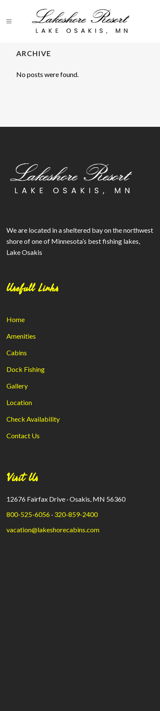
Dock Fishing (25, 369)
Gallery (17, 386)
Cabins (16, 352)
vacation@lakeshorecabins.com (52, 529)
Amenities (21, 336)
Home (15, 319)
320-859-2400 (76, 514)
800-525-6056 (28, 514)
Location (19, 402)
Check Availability (33, 419)
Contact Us (23, 435)
